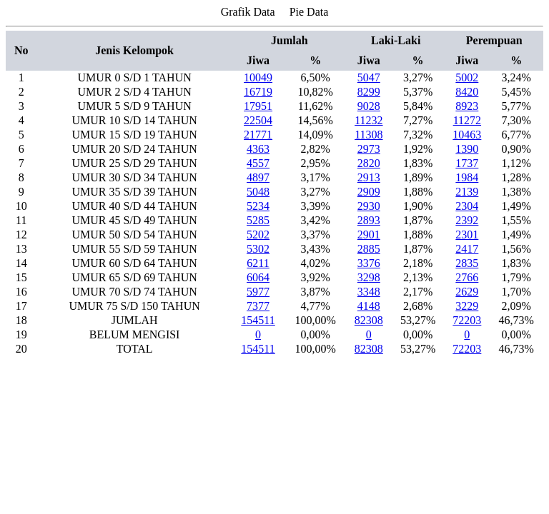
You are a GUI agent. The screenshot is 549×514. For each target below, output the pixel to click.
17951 (258, 106)
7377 (258, 306)
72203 (466, 320)
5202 (258, 234)
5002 (466, 77)
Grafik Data (248, 12)
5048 (258, 192)
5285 (258, 220)
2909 (368, 192)
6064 (258, 277)
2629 (466, 292)
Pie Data (309, 12)
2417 (466, 249)
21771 (258, 134)
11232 (368, 120)
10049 (258, 77)
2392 (466, 220)
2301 (466, 234)
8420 (466, 92)
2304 (466, 206)
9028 (368, 106)
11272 (467, 120)
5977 (258, 292)
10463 (466, 134)
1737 (466, 163)
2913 (368, 177)
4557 (258, 163)
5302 (258, 249)
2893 (368, 220)
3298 (368, 277)
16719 (258, 92)
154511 (257, 320)
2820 (368, 163)
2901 (368, 234)
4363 (258, 149)
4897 (258, 177)
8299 (368, 92)
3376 (368, 263)
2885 (368, 249)
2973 (368, 149)
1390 (466, 149)
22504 (258, 120)
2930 (368, 206)
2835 (466, 263)
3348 (368, 292)
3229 (466, 306)
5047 (368, 77)
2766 (466, 277)
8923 (466, 106)
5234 (258, 206)
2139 (466, 192)
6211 (258, 263)
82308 (369, 320)
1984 (466, 177)
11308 (368, 134)
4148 (368, 306)
